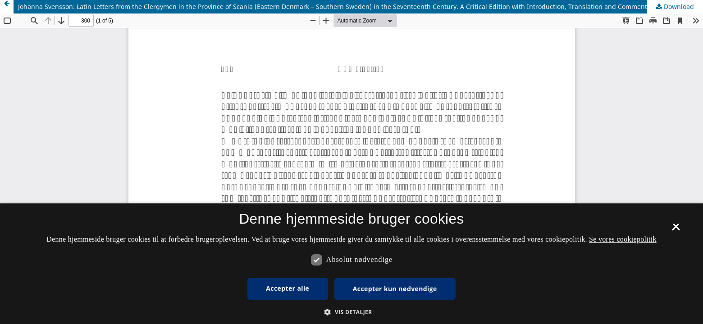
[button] (351, 312)
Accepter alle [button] (287, 288)
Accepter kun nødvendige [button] (395, 288)
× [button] (676, 230)
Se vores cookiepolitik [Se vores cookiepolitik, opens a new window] (623, 239)
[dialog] (351, 263)
